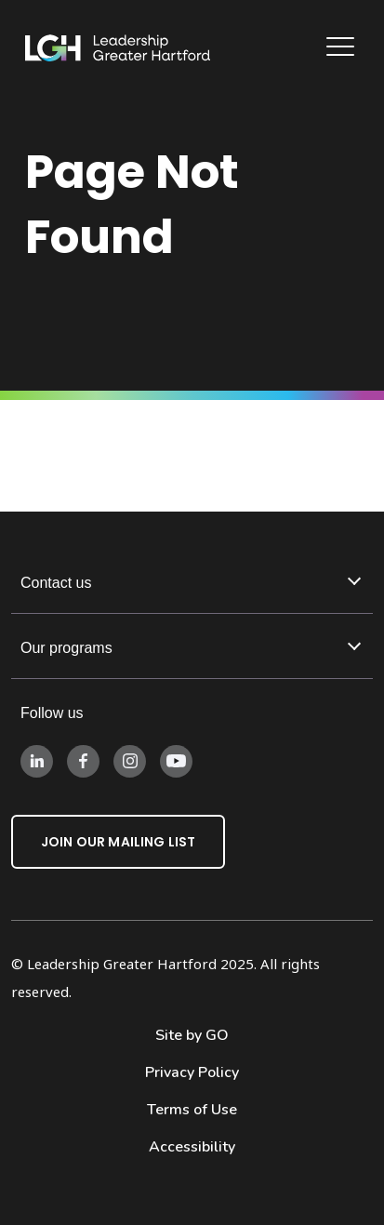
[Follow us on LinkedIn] (36, 760)
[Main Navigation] (342, 48)
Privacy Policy (192, 1072)
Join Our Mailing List (118, 841)
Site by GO (192, 1035)
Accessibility (192, 1147)
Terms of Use (192, 1109)
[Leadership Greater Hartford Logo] (118, 48)
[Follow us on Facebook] (83, 760)
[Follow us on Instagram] (129, 760)
